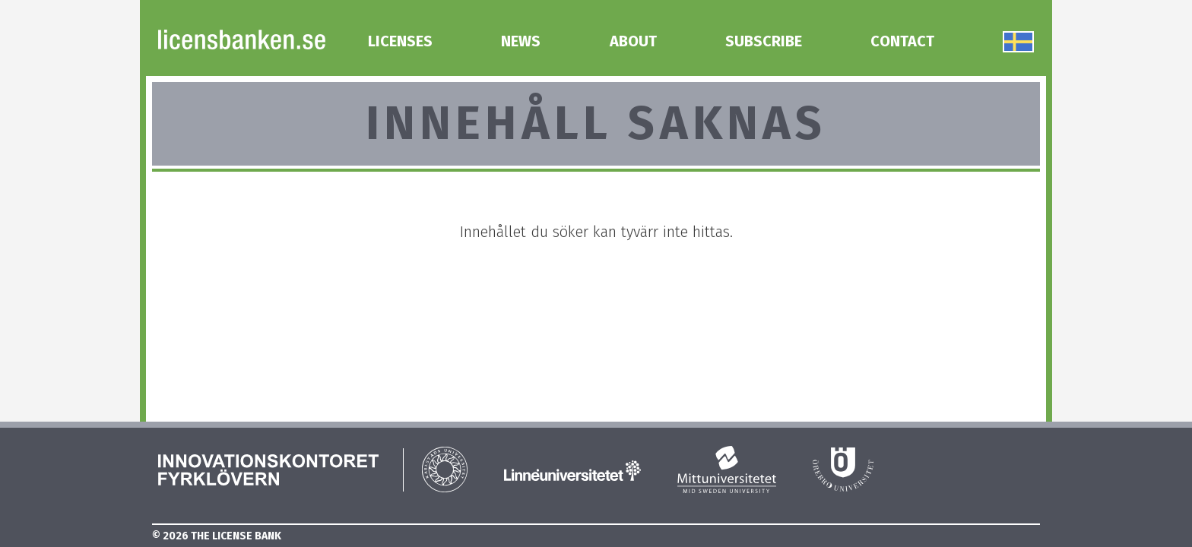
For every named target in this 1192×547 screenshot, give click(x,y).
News (521, 41)
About (633, 41)
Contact (902, 41)
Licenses (400, 41)
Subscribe (763, 41)
